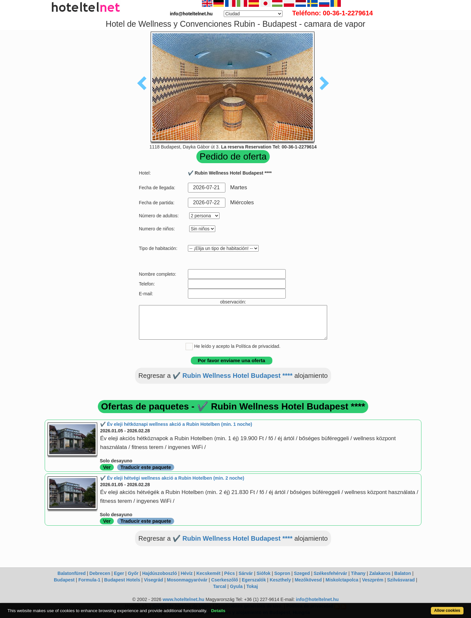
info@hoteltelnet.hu (317, 599)
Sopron (282, 573)
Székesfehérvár (330, 573)
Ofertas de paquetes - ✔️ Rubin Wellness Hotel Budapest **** (233, 406)
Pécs (229, 573)
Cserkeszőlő (224, 579)
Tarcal (219, 586)
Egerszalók (254, 579)
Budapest (64, 579)
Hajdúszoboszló (159, 573)
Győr (133, 573)
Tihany (358, 573)
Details (218, 610)
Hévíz (187, 573)
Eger (119, 573)
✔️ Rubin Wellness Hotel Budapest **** (233, 375)
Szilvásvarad (401, 579)
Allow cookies (447, 610)
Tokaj (252, 586)
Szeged (302, 573)
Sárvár (245, 573)
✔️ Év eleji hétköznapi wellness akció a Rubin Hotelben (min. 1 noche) (176, 424)
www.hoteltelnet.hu (183, 599)
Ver (107, 467)
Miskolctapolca (342, 579)
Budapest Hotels (122, 579)
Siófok (263, 573)
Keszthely (280, 579)
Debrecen (99, 573)
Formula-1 (89, 579)
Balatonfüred (71, 573)
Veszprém (372, 579)
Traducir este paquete (145, 467)
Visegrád (153, 579)
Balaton (402, 573)
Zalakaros (379, 573)
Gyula (236, 586)
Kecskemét (208, 573)
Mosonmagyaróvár (187, 579)
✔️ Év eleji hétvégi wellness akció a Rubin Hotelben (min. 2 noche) (172, 478)
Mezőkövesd (308, 579)
